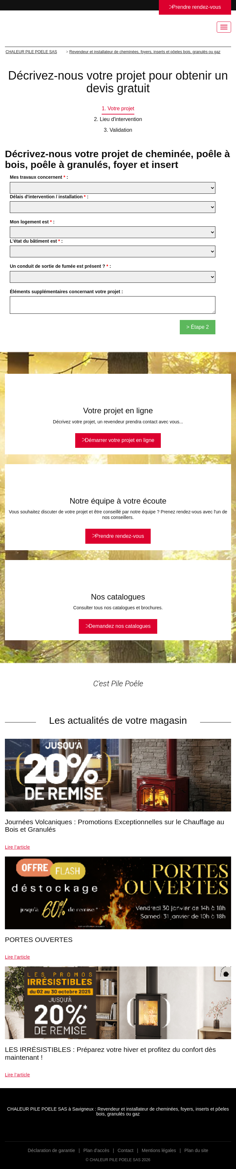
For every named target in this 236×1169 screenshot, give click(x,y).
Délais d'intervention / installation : (49, 196)
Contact (125, 1150)
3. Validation (118, 130)
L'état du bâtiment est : (36, 241)
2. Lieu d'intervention (118, 119)
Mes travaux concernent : (39, 177)
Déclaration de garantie (51, 1150)
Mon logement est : (32, 221)
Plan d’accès (96, 1150)
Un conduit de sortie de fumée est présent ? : (60, 266)
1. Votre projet (118, 108)
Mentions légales (159, 1150)
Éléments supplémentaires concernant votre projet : (66, 291)
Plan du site (196, 1150)
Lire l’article (17, 847)
